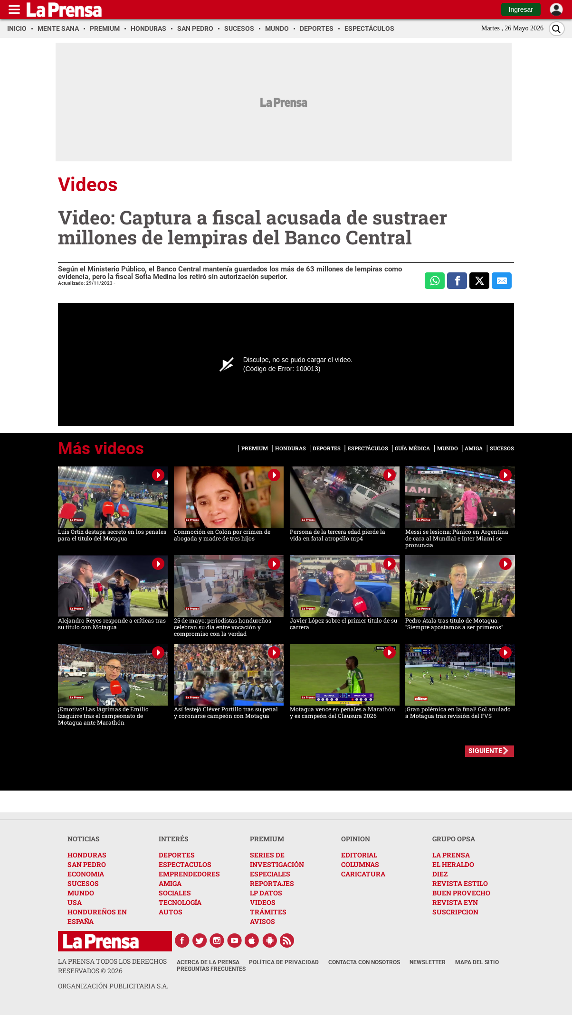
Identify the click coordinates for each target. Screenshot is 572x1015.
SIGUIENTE (485, 750)
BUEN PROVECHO (461, 892)
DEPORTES (177, 854)
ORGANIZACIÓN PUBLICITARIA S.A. (113, 985)
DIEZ (440, 873)
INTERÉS (174, 838)
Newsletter (428, 962)
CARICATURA (363, 873)
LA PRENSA (451, 854)
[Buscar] (557, 28)
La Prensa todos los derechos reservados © (112, 966)
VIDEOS (263, 902)
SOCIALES (175, 892)
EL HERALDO (453, 864)
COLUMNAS (360, 864)
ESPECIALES (270, 873)
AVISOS (262, 921)
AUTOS (170, 911)
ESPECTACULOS (185, 864)
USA (74, 902)
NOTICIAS (83, 838)
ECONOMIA (85, 873)
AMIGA (170, 883)
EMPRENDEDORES (189, 873)
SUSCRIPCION (455, 911)
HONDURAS (86, 854)
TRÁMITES (268, 911)
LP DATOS (266, 892)
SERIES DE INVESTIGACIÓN (277, 859)
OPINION (355, 838)
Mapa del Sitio (477, 962)
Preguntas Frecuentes (211, 969)
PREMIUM (267, 838)
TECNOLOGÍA (180, 902)
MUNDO (80, 892)
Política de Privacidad (284, 962)
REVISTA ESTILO (460, 883)
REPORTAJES (272, 883)
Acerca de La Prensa (208, 962)
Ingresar (521, 9)
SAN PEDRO (86, 864)
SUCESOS (83, 883)
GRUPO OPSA (453, 838)
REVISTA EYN (455, 902)
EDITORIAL (359, 854)
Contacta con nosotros (364, 962)
